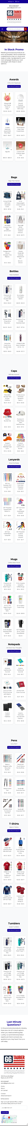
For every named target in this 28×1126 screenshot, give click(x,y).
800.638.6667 (14, 6)
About (3, 1088)
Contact (3, 1093)
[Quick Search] (15, 29)
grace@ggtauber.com (14, 7)
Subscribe (5, 1112)
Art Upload (4, 1090)
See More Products (14, 86)
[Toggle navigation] (2, 29)
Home (3, 1086)
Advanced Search (6, 1095)
